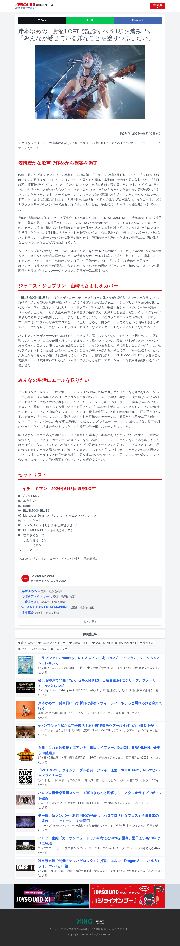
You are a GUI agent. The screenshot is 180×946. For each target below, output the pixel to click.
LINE (90, 20)
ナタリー (32, 8)
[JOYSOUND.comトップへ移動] (157, 6)
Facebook (138, 20)
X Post (42, 20)
